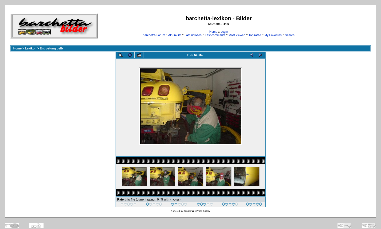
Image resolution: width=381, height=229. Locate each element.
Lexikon (30, 48)
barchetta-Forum (154, 35)
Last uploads (193, 35)
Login (224, 31)
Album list (174, 35)
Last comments (215, 35)
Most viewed (237, 35)
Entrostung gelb (51, 48)
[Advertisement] (355, 25)
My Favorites (273, 35)
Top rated (255, 35)
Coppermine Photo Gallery (196, 211)
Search (289, 35)
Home (213, 31)
